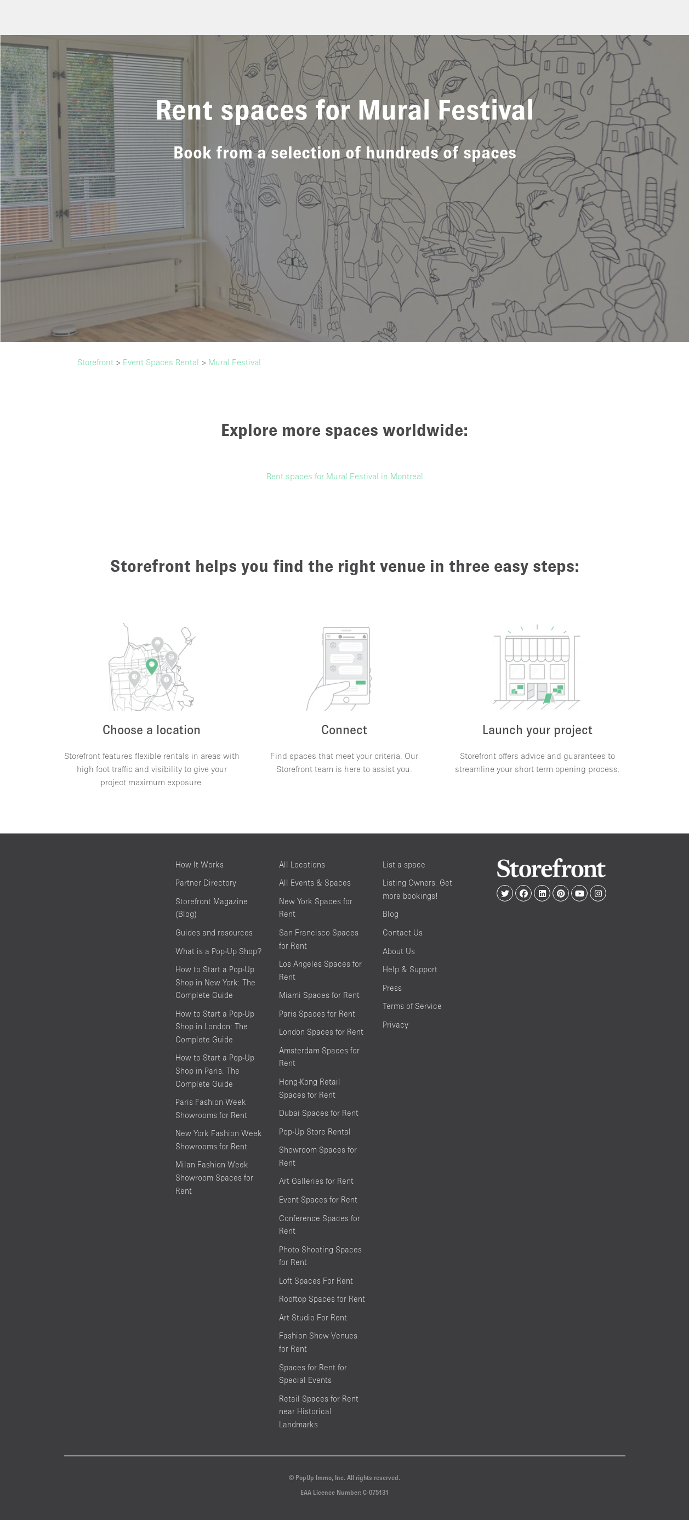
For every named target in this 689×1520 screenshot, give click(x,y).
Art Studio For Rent (313, 1317)
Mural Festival (234, 362)
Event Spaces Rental (161, 362)
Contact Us (403, 932)
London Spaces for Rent (321, 1031)
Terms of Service (412, 1006)
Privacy (395, 1024)
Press (392, 987)
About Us (399, 951)
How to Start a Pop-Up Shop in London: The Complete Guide (214, 1026)
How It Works (199, 864)
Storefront (95, 362)
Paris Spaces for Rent (317, 1013)
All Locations (302, 864)
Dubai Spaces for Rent (318, 1113)
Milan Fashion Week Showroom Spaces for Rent (214, 1177)
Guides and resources (214, 932)
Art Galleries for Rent (316, 1181)
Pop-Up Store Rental (315, 1131)
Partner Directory (205, 882)
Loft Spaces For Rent (316, 1280)
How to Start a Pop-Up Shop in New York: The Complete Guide (215, 982)
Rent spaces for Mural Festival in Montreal (344, 476)
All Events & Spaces (315, 882)
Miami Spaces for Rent (319, 995)
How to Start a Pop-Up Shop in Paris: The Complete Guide (214, 1070)
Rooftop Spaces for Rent (322, 1298)
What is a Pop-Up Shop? (218, 951)
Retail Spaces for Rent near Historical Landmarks (318, 1411)
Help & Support (410, 969)
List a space (404, 864)
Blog (390, 913)
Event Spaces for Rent (318, 1199)
